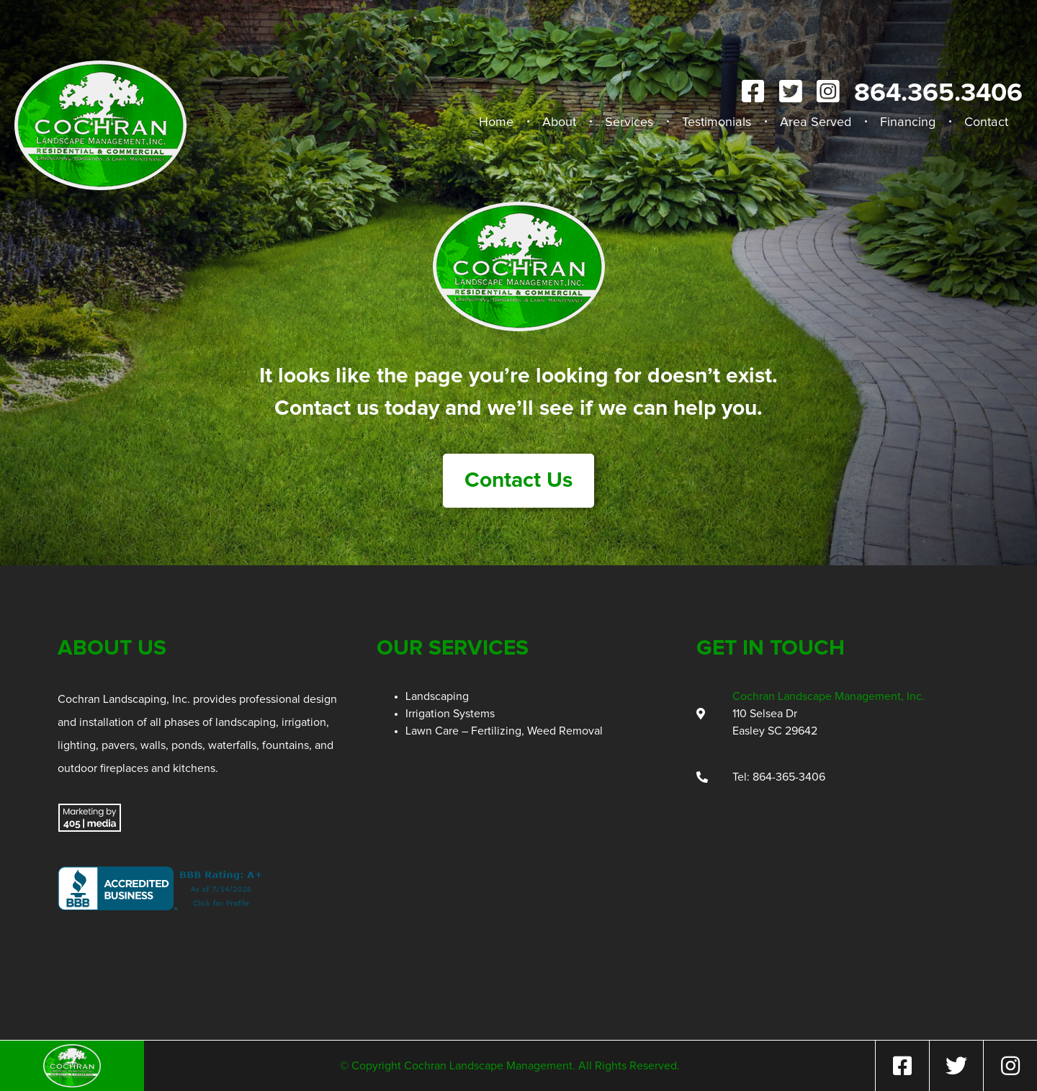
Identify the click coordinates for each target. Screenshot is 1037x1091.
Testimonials (716, 122)
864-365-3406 (789, 777)
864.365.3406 (938, 94)
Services (629, 122)
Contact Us (518, 480)
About (559, 122)
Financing (907, 122)
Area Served (815, 122)
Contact (986, 122)
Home (496, 122)
